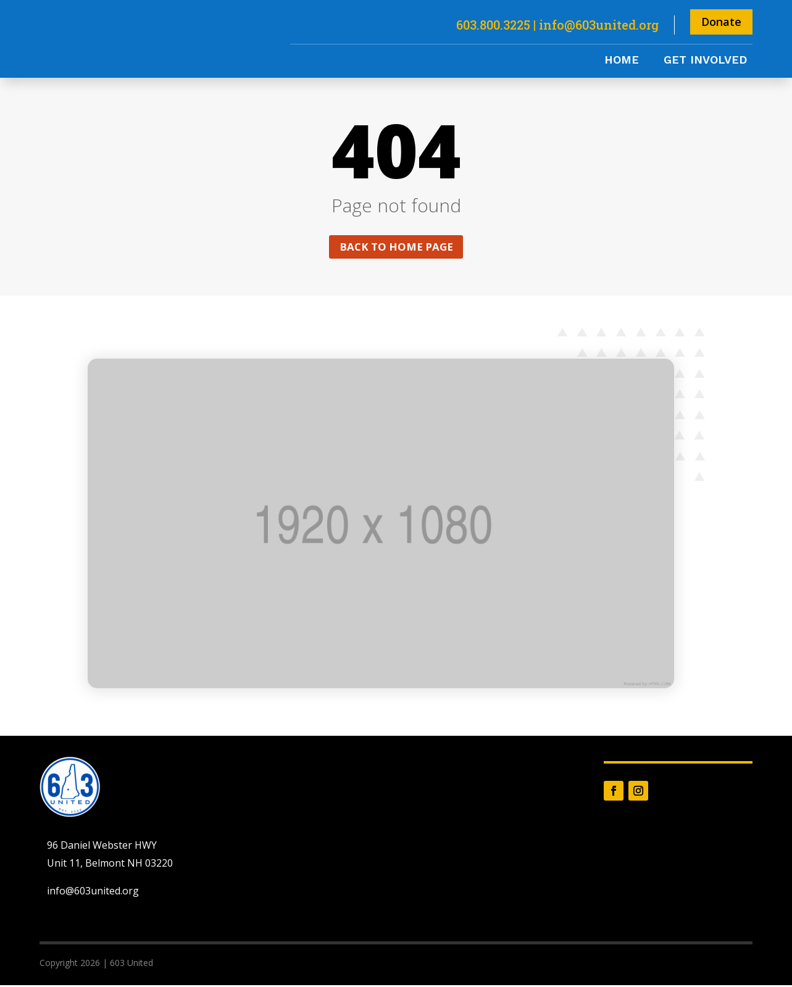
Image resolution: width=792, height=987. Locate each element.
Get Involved (705, 61)
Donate (721, 21)
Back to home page (396, 247)
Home (621, 61)
